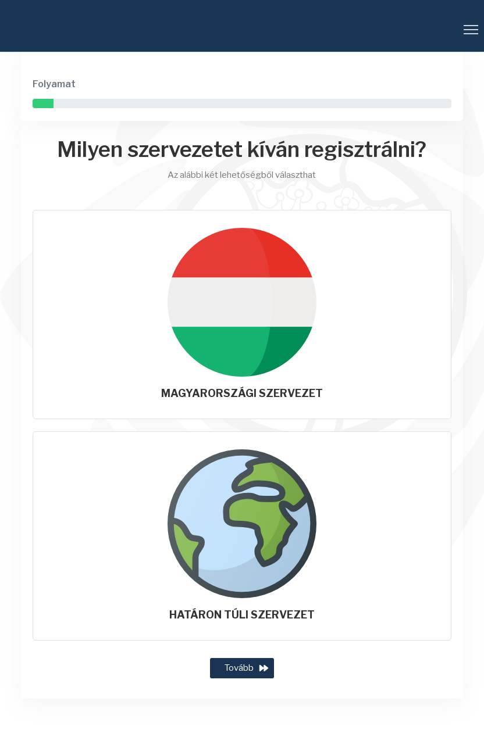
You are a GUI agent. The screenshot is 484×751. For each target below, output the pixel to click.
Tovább (239, 668)
